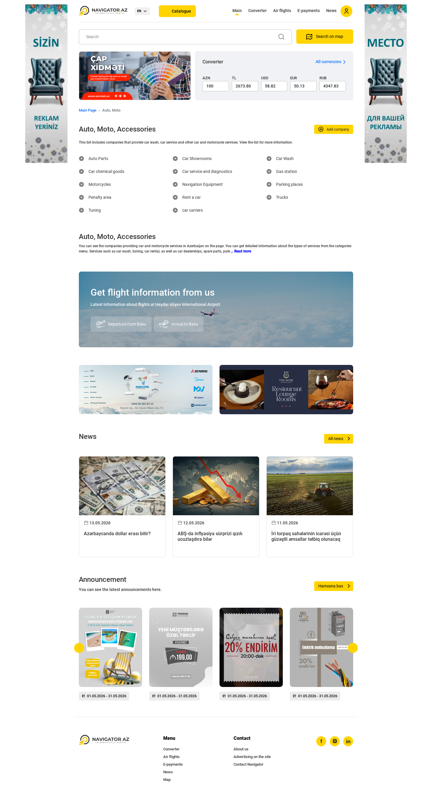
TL (234, 78)
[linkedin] (348, 741)
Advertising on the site (252, 756)
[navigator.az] (104, 740)
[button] (79, 647)
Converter (257, 10)
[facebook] (321, 741)
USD (264, 78)
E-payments (308, 10)
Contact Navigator (248, 764)
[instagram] (335, 741)
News (331, 10)
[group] (110, 656)
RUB (322, 78)
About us (241, 749)
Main (237, 10)
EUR (293, 78)
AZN (206, 78)
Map (167, 779)
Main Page (87, 110)
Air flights (282, 10)
